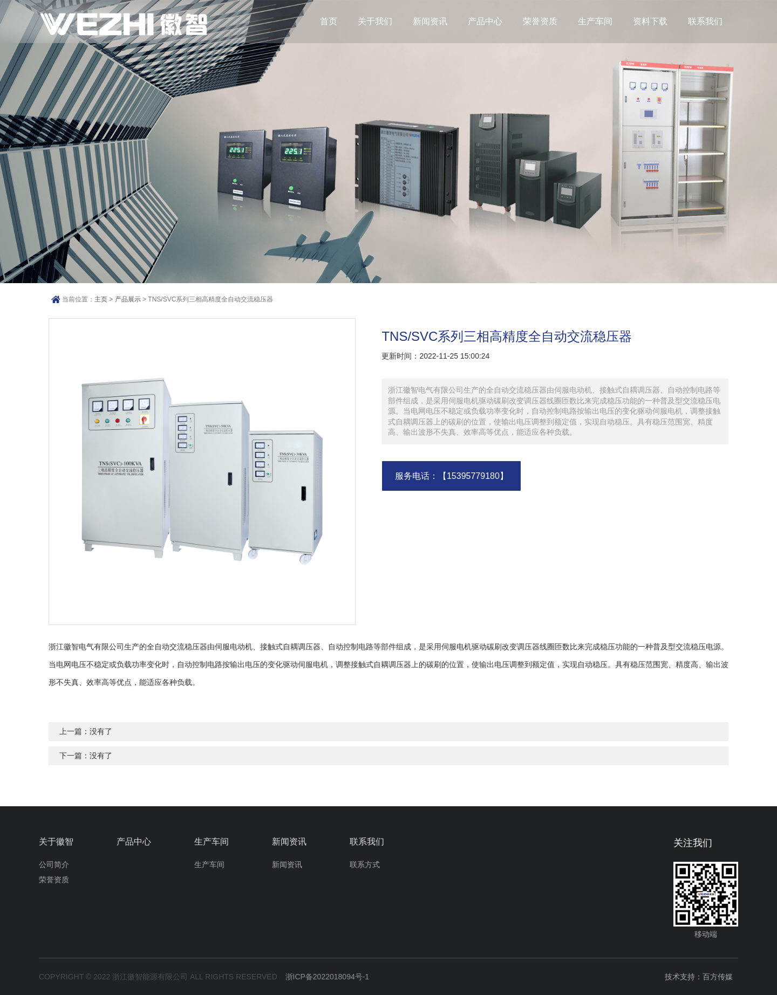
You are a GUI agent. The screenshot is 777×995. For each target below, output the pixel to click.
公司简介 (54, 864)
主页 (100, 299)
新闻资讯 (430, 21)
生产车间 (595, 21)
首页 (328, 21)
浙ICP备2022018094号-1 (327, 976)
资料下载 (650, 21)
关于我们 (375, 21)
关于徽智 (56, 841)
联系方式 (365, 864)
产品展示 (128, 299)
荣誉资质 (540, 21)
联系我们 (705, 21)
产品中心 (485, 21)
